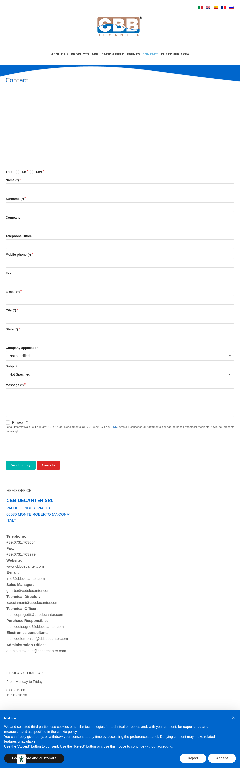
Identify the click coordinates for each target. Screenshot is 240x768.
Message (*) (15, 385)
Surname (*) (15, 199)
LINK (114, 426)
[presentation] (44, 447)
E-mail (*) (13, 292)
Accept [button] (222, 758)
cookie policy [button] (67, 732)
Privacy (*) (20, 422)
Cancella (48, 465)
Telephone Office (19, 236)
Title (9, 172)
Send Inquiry (20, 465)
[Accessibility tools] (21, 759)
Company (13, 217)
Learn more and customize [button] (34, 758)
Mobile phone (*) (18, 255)
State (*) (12, 329)
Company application (22, 348)
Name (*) (12, 180)
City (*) (11, 310)
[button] (233, 718)
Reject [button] (193, 758)
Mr (24, 172)
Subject (11, 366)
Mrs (39, 172)
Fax (8, 273)
